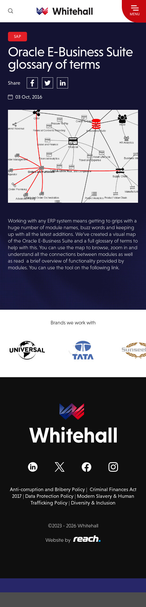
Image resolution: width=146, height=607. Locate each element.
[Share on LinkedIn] (62, 82)
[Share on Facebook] (33, 82)
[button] (10, 11)
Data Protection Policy (49, 496)
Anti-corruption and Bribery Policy (47, 489)
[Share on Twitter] (48, 82)
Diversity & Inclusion (93, 502)
